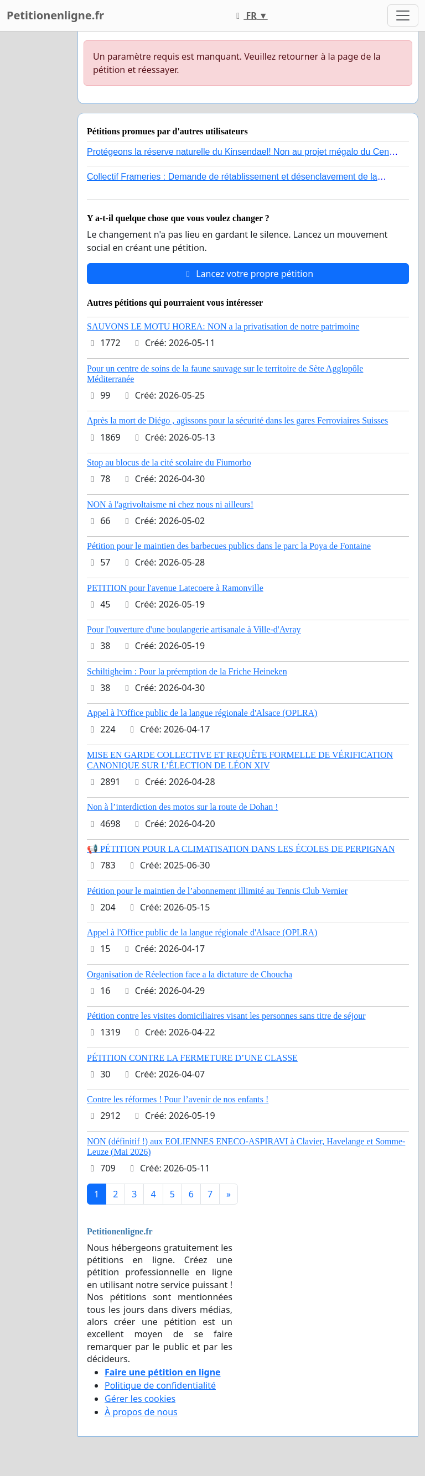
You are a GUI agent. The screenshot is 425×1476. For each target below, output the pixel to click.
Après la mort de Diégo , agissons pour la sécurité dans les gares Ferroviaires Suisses (237, 420)
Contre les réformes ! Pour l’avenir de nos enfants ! (177, 1099)
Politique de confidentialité (160, 1385)
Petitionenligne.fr (55, 15)
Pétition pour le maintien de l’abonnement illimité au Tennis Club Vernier (217, 891)
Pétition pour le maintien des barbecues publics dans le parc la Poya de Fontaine (229, 546)
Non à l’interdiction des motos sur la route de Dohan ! (182, 807)
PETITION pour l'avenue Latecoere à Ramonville (175, 588)
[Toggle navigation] (402, 15)
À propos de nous (141, 1412)
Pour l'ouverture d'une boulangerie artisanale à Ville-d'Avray (194, 629)
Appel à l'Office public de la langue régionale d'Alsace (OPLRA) (202, 713)
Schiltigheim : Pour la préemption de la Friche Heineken (187, 671)
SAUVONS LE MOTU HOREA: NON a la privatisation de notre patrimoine (223, 326)
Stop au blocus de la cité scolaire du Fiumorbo (169, 462)
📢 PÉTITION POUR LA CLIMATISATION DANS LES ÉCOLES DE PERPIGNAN (241, 849)
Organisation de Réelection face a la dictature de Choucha (189, 974)
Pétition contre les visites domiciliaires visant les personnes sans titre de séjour (226, 1015)
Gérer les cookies (140, 1399)
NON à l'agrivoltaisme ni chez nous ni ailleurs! (170, 504)
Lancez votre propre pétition (248, 274)
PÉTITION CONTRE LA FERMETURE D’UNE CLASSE (192, 1057)
